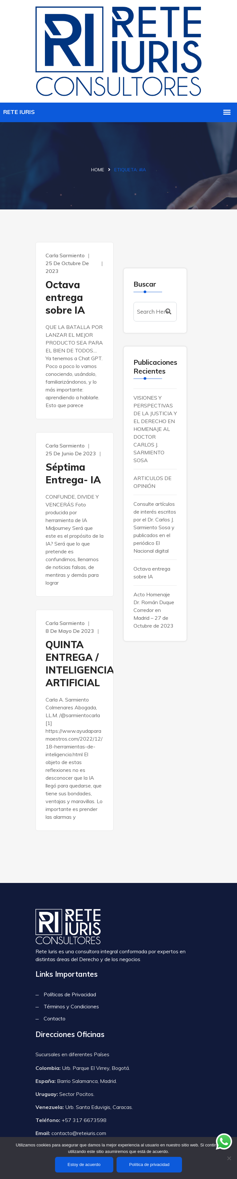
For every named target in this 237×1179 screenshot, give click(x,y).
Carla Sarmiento (65, 255)
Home (97, 170)
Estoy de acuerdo (84, 1164)
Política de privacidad (149, 1164)
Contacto (54, 1018)
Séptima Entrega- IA (73, 473)
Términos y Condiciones (71, 1006)
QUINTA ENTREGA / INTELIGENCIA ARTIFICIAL (75, 663)
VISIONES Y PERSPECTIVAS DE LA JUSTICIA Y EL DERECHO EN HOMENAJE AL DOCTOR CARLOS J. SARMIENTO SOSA (155, 428)
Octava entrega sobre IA (65, 297)
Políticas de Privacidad (70, 994)
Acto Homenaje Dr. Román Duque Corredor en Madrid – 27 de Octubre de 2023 (153, 610)
